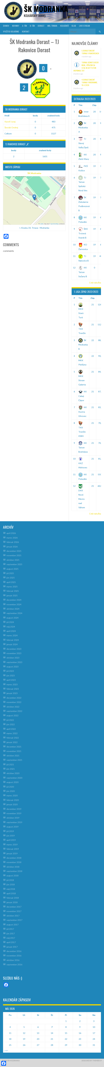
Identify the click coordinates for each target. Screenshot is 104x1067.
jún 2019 (11, 835)
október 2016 (13, 960)
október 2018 (13, 866)
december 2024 (14, 600)
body (35, 115)
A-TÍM (24, 25)
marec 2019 (12, 844)
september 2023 (14, 662)
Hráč (7, 115)
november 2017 (14, 911)
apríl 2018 (11, 893)
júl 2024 (10, 622)
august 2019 (12, 826)
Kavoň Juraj (10, 121)
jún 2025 (11, 577)
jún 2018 (11, 884)
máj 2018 (11, 889)
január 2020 (12, 804)
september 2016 (14, 964)
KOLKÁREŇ (64, 25)
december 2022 (14, 697)
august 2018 (12, 875)
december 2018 (14, 858)
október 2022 (13, 706)
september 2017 (14, 920)
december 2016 (14, 951)
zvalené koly (53, 115)
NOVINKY (15, 25)
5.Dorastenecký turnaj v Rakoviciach (90, 52)
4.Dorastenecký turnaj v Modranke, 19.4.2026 (90, 82)
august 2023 (12, 666)
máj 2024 (11, 626)
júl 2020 (10, 786)
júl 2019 (10, 831)
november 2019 (14, 813)
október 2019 (13, 817)
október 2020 (13, 773)
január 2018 (12, 902)
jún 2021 (11, 769)
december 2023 (14, 649)
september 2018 (14, 871)
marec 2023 (12, 684)
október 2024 (13, 608)
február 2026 (13, 542)
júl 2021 (10, 764)
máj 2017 (11, 938)
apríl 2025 (11, 582)
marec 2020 (12, 795)
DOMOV (6, 25)
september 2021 (14, 760)
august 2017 (12, 924)
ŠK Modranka (34, 173)
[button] (34, 197)
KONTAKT (25, 31)
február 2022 (13, 737)
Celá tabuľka (95, 282)
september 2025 (14, 564)
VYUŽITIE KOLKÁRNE (11, 31)
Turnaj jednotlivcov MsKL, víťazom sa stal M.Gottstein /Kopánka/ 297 (86, 66)
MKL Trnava (52, 25)
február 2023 (13, 689)
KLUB (74, 25)
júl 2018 (10, 880)
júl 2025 (10, 573)
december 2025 (14, 551)
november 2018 (14, 862)
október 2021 (13, 755)
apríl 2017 (11, 942)
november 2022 (14, 702)
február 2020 (13, 800)
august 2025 (12, 569)
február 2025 (13, 591)
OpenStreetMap (54, 224)
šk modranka (46, 8)
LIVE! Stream (84, 25)
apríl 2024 (11, 631)
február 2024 (13, 640)
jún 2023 (11, 675)
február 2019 (13, 849)
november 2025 (14, 555)
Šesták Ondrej (11, 127)
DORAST (41, 25)
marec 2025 (12, 586)
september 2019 (14, 822)
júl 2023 (10, 671)
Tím (80, 105)
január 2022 (12, 742)
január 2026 (12, 546)
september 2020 (14, 777)
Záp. (94, 105)
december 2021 (14, 746)
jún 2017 (11, 933)
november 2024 (14, 604)
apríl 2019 (11, 840)
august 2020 (12, 782)
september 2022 (14, 711)
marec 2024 (12, 635)
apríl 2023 (11, 680)
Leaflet (40, 224)
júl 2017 (10, 929)
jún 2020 (11, 791)
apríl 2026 (11, 533)
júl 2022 (10, 720)
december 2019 (14, 809)
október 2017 (13, 915)
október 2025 (13, 560)
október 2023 (13, 657)
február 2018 (13, 897)
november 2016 (14, 955)
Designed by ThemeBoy (92, 1061)
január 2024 (12, 644)
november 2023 (14, 653)
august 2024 (12, 617)
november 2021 (14, 751)
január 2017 (12, 947)
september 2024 (14, 613)
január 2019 (12, 853)
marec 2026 (12, 537)
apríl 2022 (11, 729)
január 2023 (12, 693)
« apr (6, 1050)
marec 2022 (12, 733)
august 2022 (12, 715)
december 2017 (14, 906)
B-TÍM (32, 25)
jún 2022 (11, 724)
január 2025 (12, 595)
